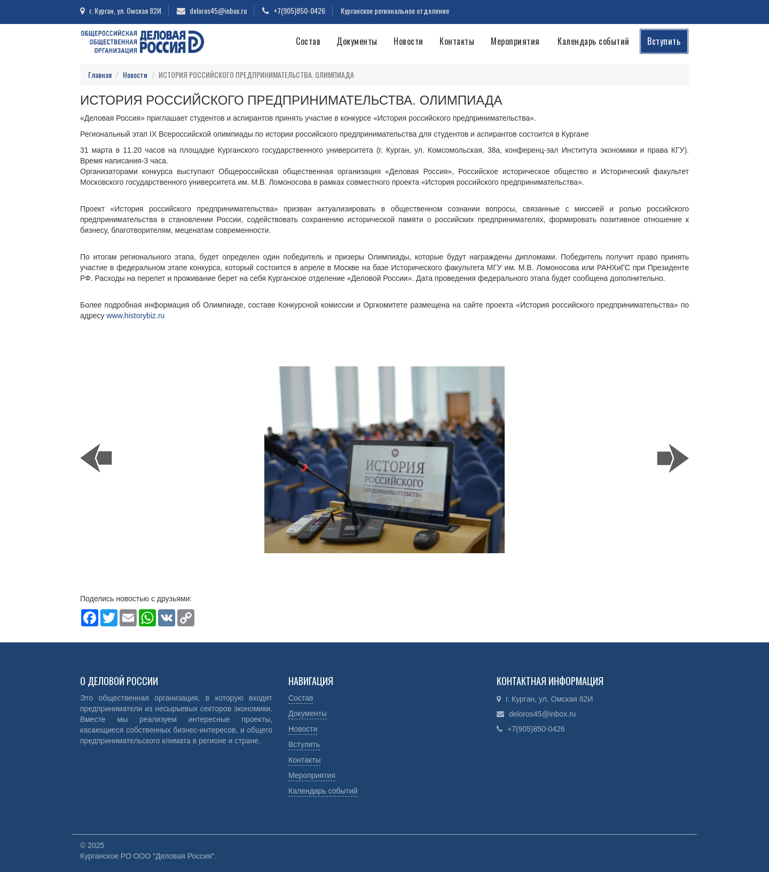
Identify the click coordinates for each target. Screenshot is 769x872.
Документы (357, 41)
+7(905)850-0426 (299, 10)
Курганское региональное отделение (395, 10)
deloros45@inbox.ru (218, 10)
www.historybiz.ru (135, 315)
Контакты (457, 41)
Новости (408, 41)
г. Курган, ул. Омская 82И (125, 10)
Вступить (663, 41)
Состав (308, 41)
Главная (100, 74)
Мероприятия (515, 41)
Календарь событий (594, 41)
